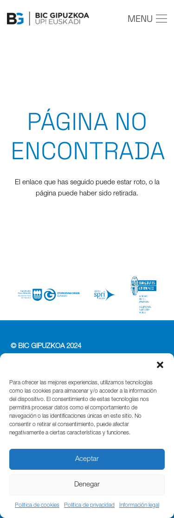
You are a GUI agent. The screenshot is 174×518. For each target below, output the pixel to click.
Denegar (87, 484)
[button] (160, 364)
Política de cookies (37, 505)
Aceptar (87, 459)
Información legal (139, 505)
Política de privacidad (89, 505)
